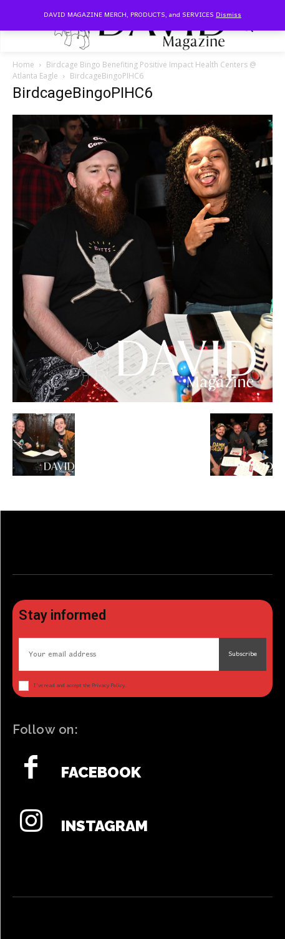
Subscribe (242, 654)
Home (23, 64)
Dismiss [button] (228, 14)
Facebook (101, 772)
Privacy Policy (108, 685)
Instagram (104, 826)
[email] (119, 654)
